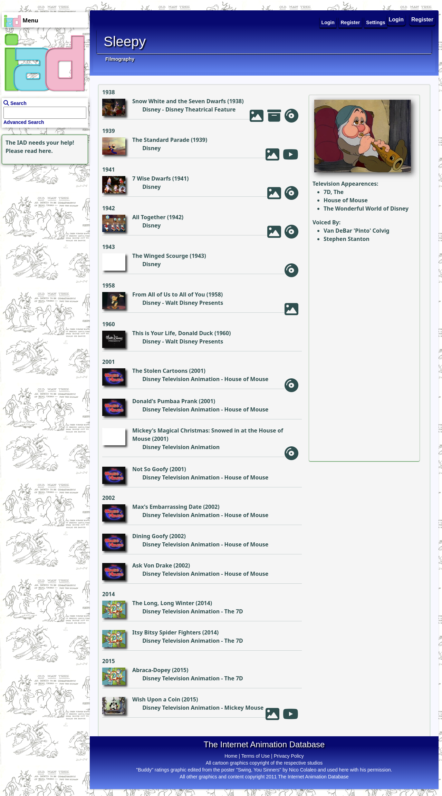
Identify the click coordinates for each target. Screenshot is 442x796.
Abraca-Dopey (151, 670)
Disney (151, 109)
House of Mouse (246, 379)
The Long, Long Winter (163, 603)
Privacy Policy (289, 756)
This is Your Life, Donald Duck (172, 333)
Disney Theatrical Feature (200, 109)
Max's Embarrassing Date (167, 507)
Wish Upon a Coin (156, 699)
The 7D (233, 611)
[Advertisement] (43, 209)
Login (396, 19)
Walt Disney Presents (194, 303)
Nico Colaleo (302, 770)
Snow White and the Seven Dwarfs (179, 101)
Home (230, 756)
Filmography (119, 59)
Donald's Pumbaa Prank (165, 401)
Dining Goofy (150, 536)
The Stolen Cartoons (160, 371)
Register (422, 19)
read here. (39, 151)
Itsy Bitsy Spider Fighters (166, 632)
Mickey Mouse (244, 707)
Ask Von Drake (152, 565)
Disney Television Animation (181, 379)
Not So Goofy (150, 469)
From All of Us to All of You (168, 294)
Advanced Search (23, 122)
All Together (149, 217)
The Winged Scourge (160, 256)
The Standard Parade (161, 140)
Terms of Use (255, 756)
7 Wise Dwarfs (151, 178)
